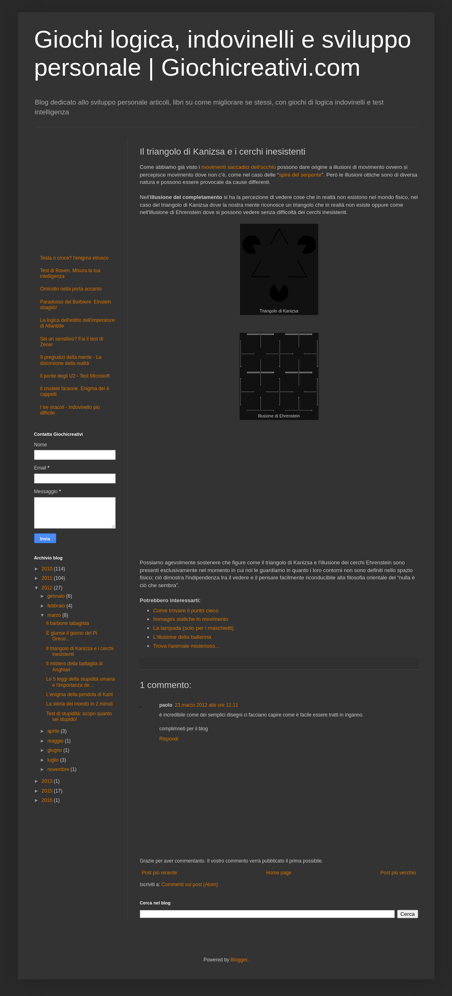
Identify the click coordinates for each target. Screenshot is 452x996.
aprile (54, 731)
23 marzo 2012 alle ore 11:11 (206, 705)
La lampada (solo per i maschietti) (193, 628)
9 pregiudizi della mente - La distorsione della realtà (71, 360)
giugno (55, 750)
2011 (47, 578)
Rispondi (169, 739)
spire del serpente (300, 175)
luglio (53, 760)
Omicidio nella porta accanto (71, 289)
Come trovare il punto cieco (186, 610)
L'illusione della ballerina (182, 637)
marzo (54, 615)
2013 (47, 781)
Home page (278, 873)
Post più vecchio (398, 873)
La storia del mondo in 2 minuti (79, 704)
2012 (47, 588)
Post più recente (159, 873)
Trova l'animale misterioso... (186, 646)
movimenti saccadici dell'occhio (238, 167)
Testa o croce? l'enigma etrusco (74, 258)
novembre (58, 769)
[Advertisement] (279, 495)
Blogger (239, 960)
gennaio (56, 596)
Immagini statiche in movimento (191, 619)
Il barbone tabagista (67, 623)
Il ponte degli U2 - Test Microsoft (75, 376)
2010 (47, 569)
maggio (56, 741)
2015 (47, 791)
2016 (47, 800)
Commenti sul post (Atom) (190, 884)
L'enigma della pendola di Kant (79, 694)
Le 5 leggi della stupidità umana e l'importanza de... (80, 682)
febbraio (56, 606)
